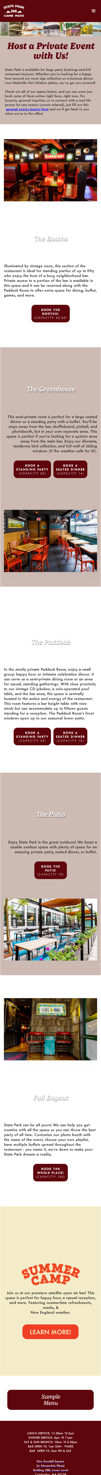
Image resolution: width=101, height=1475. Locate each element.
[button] (93, 11)
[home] (16, 11)
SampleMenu (50, 1399)
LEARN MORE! (50, 1331)
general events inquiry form (27, 109)
